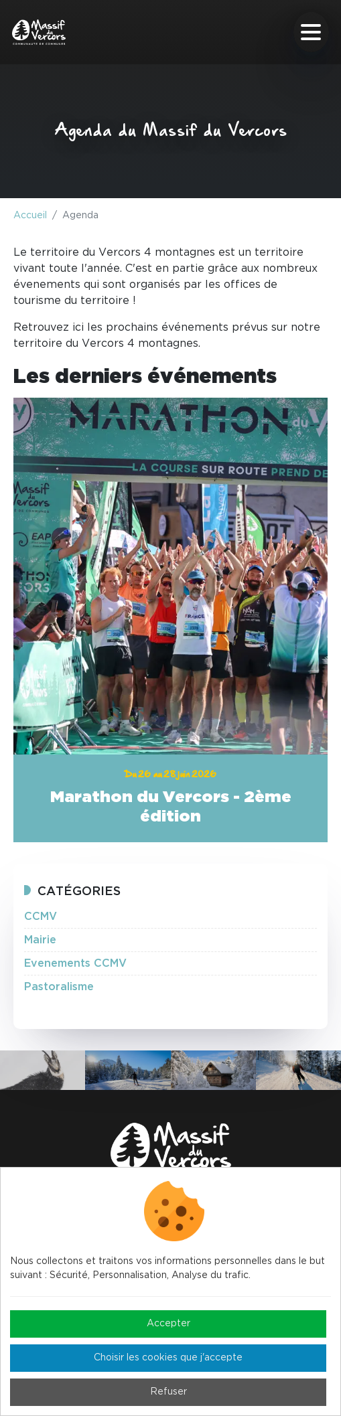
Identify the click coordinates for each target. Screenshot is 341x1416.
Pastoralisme (59, 986)
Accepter (168, 1323)
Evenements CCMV (75, 963)
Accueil (30, 215)
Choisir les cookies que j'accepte (168, 1357)
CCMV (40, 916)
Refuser (168, 1392)
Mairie (40, 940)
